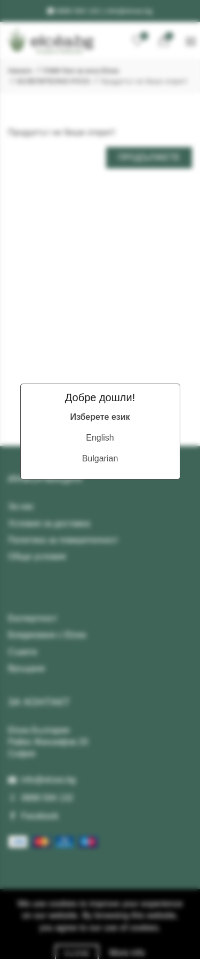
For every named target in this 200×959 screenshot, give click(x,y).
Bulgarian (100, 458)
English (100, 437)
